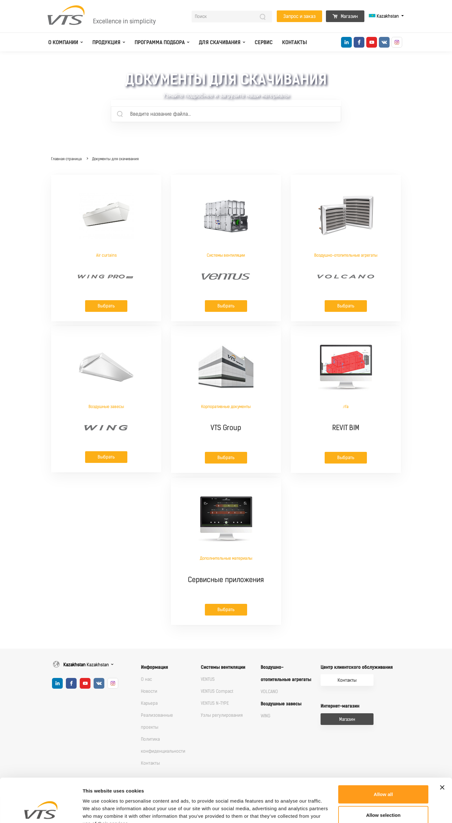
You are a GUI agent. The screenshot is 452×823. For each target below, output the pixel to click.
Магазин (345, 16)
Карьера (149, 703)
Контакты (294, 42)
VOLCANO (269, 691)
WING (265, 716)
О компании (63, 42)
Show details (330, 810)
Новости (149, 691)
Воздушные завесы (281, 704)
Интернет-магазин (340, 706)
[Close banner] (442, 749)
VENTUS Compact (217, 691)
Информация (154, 667)
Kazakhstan (384, 16)
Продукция (106, 42)
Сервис (264, 42)
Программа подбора (160, 42)
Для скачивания (219, 42)
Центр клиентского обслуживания (357, 667)
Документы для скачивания (115, 159)
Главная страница (66, 159)
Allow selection (383, 776)
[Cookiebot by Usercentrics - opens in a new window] (40, 810)
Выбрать (106, 306)
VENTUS (208, 679)
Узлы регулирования (222, 715)
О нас (146, 679)
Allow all (383, 756)
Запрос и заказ (299, 16)
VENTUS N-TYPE (215, 703)
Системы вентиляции (223, 667)
